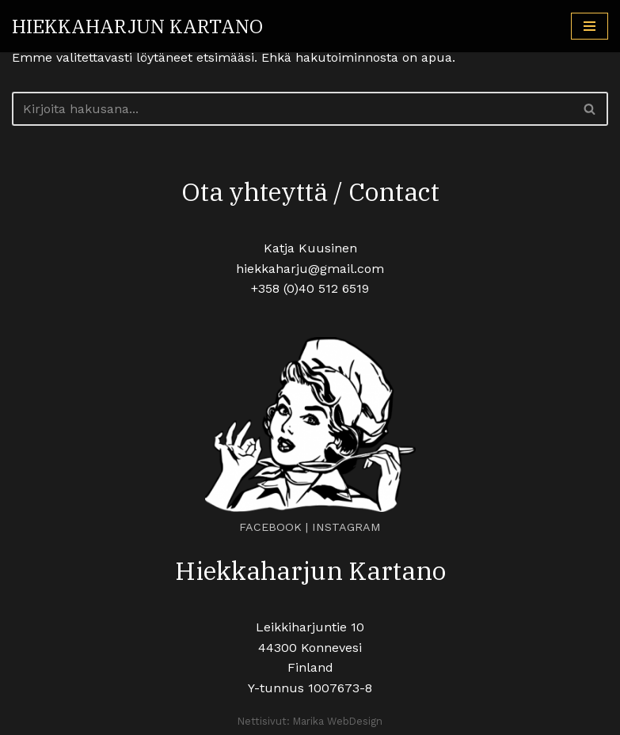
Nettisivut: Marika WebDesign (310, 721)
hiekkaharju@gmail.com (310, 268)
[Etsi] (292, 109)
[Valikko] (589, 26)
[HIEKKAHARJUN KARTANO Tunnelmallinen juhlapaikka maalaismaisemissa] (137, 26)
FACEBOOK (270, 527)
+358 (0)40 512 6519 (310, 288)
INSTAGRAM (346, 527)
